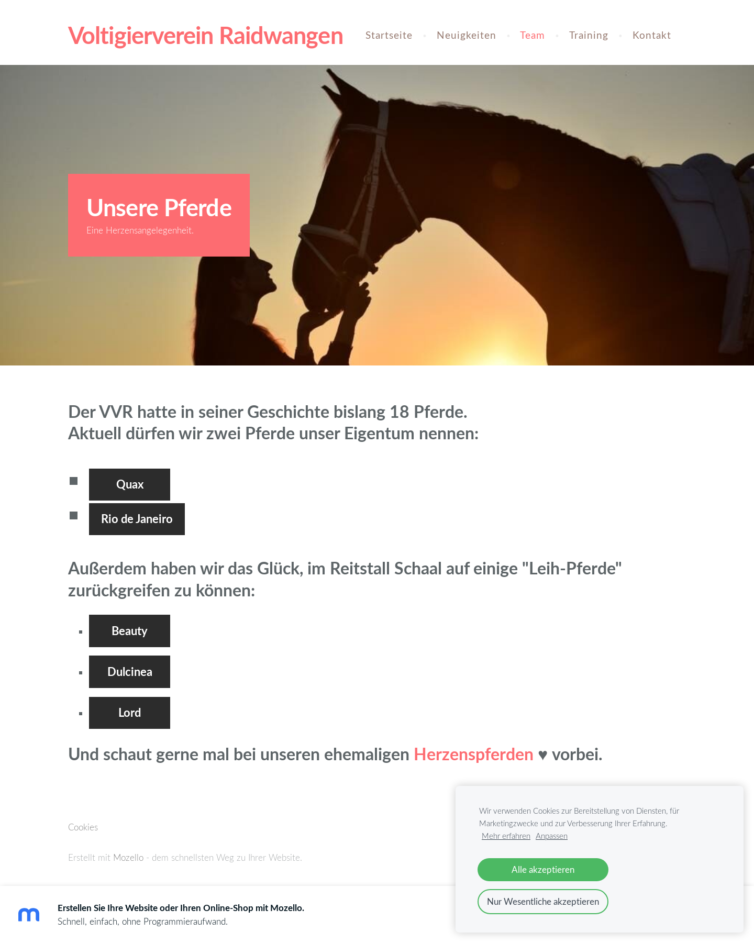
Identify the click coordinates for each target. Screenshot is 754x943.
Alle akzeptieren (543, 869)
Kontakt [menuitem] (652, 35)
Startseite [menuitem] (389, 35)
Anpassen (552, 835)
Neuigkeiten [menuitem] (466, 35)
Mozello (128, 857)
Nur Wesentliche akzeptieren (543, 901)
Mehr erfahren (506, 835)
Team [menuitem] (532, 35)
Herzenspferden (476, 754)
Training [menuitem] (588, 35)
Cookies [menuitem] (83, 827)
